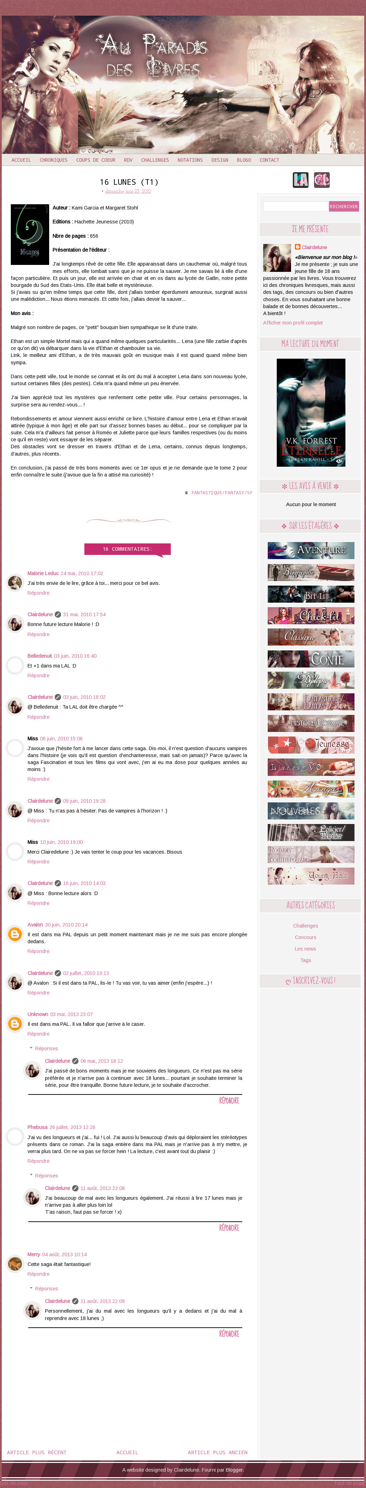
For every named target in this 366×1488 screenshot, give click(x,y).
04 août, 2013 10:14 (64, 1254)
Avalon (35, 925)
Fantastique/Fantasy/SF (222, 492)
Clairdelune (40, 614)
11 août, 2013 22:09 (103, 1301)
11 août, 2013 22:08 (103, 1188)
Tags (305, 960)
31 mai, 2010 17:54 (84, 614)
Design (220, 160)
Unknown (38, 1014)
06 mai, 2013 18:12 (102, 1061)
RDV (128, 160)
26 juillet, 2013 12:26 (72, 1127)
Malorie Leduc (43, 573)
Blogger (234, 1470)
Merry (34, 1254)
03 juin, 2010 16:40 (75, 656)
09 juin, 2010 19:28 (84, 801)
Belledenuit (40, 656)
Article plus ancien (217, 1452)
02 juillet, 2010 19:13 (86, 973)
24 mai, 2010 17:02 (82, 573)
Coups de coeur (95, 160)
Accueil (21, 160)
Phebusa (37, 1127)
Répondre (38, 593)
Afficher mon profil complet (293, 323)
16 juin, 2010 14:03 (84, 883)
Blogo (244, 160)
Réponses (46, 1048)
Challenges (155, 160)
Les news (305, 949)
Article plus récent (37, 1452)
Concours (306, 937)
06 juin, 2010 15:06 (61, 738)
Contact (269, 160)
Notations (190, 160)
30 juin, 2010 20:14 (66, 925)
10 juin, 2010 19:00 (61, 842)
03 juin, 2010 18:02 (84, 697)
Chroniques (54, 160)
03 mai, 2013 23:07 (71, 1014)
